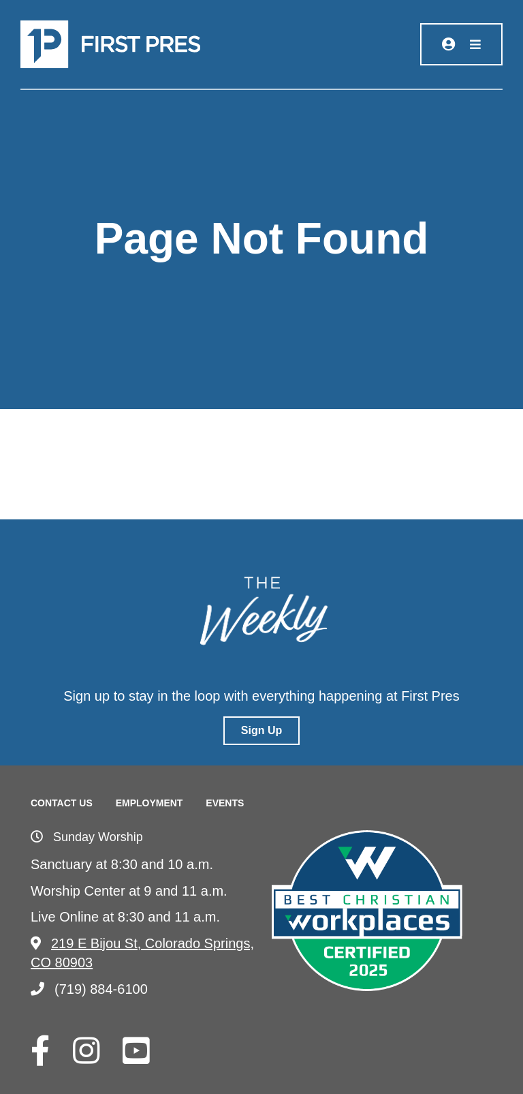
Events (225, 802)
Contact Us (62, 802)
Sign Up (261, 730)
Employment (149, 802)
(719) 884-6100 (89, 989)
